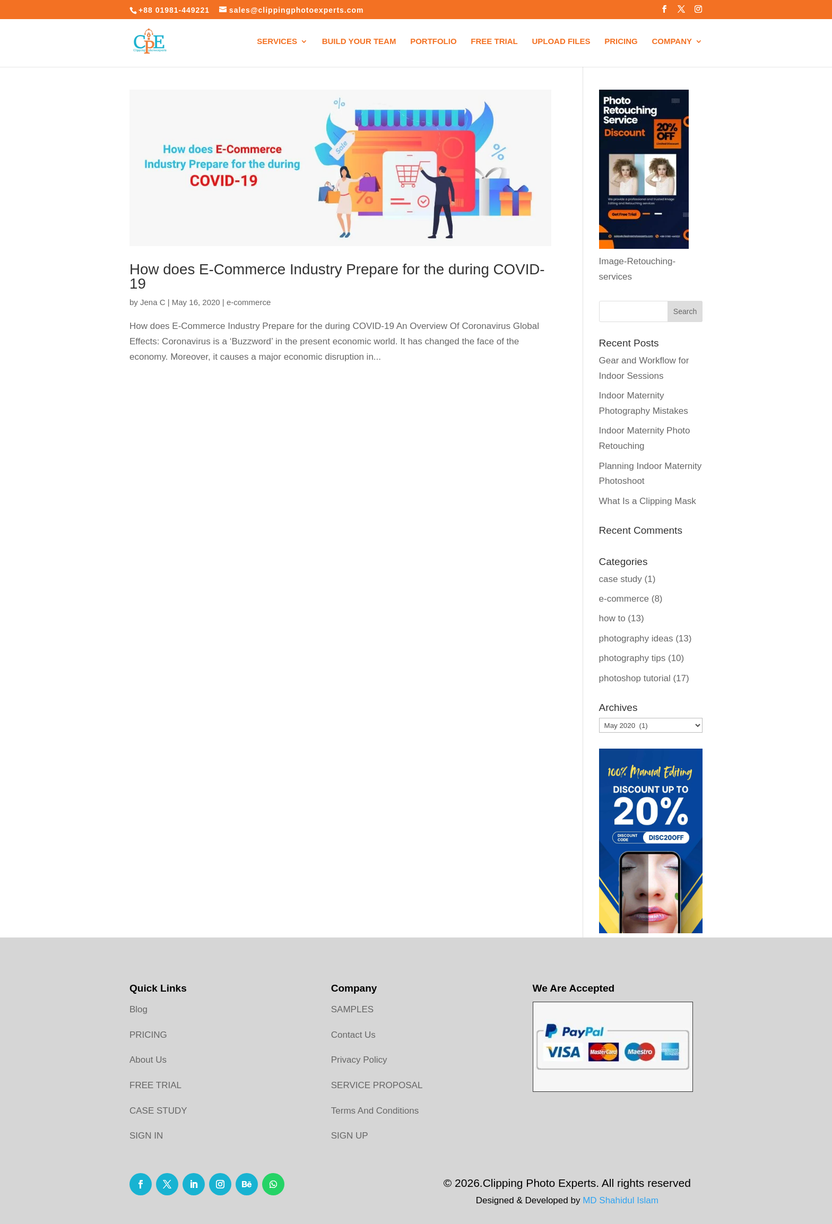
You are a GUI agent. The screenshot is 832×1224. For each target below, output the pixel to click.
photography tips (632, 658)
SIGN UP (349, 1136)
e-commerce (249, 302)
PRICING (148, 1035)
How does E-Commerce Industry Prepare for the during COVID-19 (337, 276)
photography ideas (636, 638)
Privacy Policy (359, 1060)
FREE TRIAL (155, 1085)
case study (620, 579)
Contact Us (353, 1035)
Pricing (621, 42)
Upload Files (561, 42)
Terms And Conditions (375, 1111)
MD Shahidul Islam (620, 1200)
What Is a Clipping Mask (647, 501)
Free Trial (494, 42)
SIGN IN (146, 1136)
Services (277, 42)
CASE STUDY (158, 1111)
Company (672, 42)
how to (612, 618)
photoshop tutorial (635, 678)
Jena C (153, 302)
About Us (148, 1060)
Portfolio (433, 42)
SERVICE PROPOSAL (377, 1085)
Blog (138, 1009)
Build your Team (359, 42)
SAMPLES (352, 1009)
